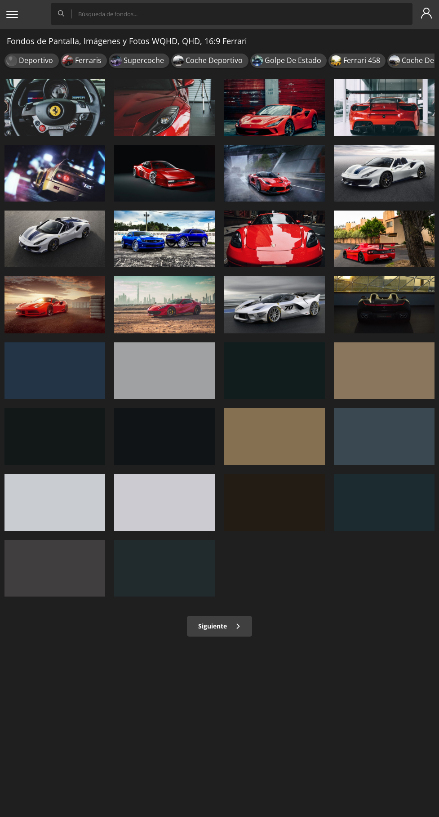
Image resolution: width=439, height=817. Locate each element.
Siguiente (219, 626)
